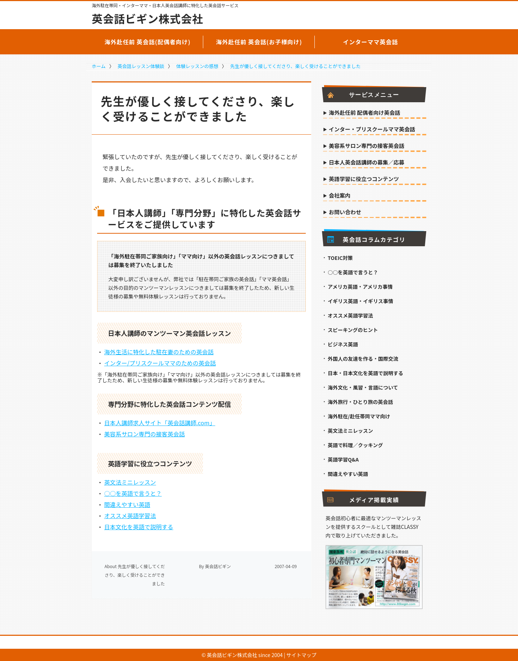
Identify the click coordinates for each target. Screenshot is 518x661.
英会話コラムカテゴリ (366, 239)
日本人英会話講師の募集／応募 (366, 162)
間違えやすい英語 (127, 504)
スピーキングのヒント (353, 329)
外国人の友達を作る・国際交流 (363, 358)
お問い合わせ (345, 212)
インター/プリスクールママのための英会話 (160, 363)
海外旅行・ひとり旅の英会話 (360, 401)
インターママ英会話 (370, 41)
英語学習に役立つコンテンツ (364, 179)
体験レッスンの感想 (197, 66)
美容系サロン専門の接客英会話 (144, 434)
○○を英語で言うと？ (133, 493)
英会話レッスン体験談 (141, 66)
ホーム (99, 66)
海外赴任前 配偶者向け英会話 (364, 113)
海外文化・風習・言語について (363, 387)
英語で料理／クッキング (355, 445)
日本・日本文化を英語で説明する (365, 373)
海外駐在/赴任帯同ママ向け (359, 416)
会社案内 (339, 196)
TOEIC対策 (340, 257)
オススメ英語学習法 (130, 515)
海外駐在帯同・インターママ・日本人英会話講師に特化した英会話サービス (165, 5)
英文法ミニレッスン (130, 482)
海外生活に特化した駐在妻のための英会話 (159, 351)
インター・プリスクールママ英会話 (372, 129)
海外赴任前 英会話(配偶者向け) (147, 41)
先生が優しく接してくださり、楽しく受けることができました (295, 66)
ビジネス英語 (343, 344)
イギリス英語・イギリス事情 (360, 301)
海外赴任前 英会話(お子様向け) (259, 41)
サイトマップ (301, 654)
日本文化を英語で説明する (138, 526)
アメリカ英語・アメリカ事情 (360, 286)
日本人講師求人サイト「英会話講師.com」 (159, 422)
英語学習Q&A (343, 459)
